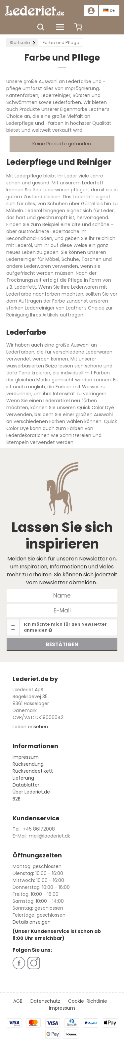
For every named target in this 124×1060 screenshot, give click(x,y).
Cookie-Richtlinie (87, 1001)
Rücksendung (28, 764)
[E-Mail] (62, 610)
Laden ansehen (30, 726)
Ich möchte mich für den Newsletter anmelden (65, 627)
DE (109, 10)
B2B (17, 798)
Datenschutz (45, 1001)
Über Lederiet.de (31, 792)
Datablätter (26, 785)
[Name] (62, 595)
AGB (17, 1001)
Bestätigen (62, 644)
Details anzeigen (32, 922)
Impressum (26, 757)
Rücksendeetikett (33, 771)
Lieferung (23, 778)
